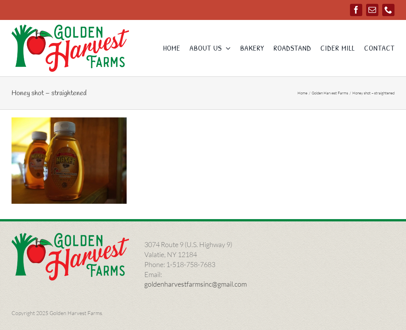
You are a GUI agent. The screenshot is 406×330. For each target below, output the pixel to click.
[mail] (372, 10)
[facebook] (356, 10)
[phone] (388, 10)
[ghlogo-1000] (70, 28)
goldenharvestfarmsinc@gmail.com (195, 284)
